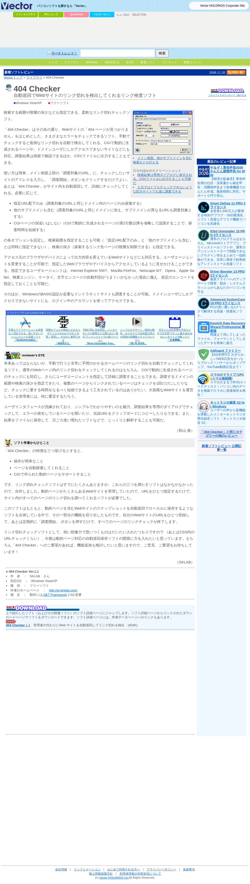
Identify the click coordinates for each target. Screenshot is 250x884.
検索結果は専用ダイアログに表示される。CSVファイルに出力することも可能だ (162, 179)
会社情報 (61, 869)
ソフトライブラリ (25, 14)
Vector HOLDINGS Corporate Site (222, 5)
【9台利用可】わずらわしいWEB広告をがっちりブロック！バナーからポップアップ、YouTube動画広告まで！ (221, 361)
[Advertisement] (64, 28)
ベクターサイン (102, 14)
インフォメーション (87, 869)
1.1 (18, 625)
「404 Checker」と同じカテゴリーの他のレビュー (221, 434)
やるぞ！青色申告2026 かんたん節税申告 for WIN (227, 171)
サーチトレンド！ (64, 53)
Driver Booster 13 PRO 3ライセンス (227, 273)
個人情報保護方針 (101, 873)
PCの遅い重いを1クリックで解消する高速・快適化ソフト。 (221, 311)
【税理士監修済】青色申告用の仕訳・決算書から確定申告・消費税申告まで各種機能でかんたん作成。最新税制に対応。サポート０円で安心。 (221, 187)
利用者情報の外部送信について (140, 873)
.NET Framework (55, 595)
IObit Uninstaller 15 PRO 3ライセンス (227, 233)
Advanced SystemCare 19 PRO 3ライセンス (227, 301)
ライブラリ (34, 77)
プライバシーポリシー (161, 869)
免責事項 (189, 869)
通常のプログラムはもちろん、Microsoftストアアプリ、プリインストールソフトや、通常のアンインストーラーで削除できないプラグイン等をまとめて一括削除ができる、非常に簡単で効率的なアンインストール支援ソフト (221, 251)
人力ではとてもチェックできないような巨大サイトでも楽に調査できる (162, 189)
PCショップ (51, 14)
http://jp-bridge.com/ (63, 590)
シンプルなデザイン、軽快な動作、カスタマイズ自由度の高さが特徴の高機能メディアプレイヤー (137, 336)
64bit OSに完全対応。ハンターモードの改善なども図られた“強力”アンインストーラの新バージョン (100, 336)
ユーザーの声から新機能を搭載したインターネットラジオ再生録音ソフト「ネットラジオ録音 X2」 (221, 416)
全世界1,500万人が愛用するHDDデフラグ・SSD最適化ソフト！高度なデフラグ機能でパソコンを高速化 (221, 217)
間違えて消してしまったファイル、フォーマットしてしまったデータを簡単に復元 (221, 339)
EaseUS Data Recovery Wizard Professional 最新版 (227, 327)
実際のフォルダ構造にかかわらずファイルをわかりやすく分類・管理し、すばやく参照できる (63, 336)
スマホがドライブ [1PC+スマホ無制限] (227, 376)
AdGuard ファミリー (225, 350)
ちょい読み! (123, 14)
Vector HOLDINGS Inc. (114, 877)
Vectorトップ (13, 77)
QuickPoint (76, 14)
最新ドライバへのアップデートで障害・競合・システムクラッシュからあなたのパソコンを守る (221, 285)
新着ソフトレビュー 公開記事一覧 (221, 448)
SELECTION (139, 14)
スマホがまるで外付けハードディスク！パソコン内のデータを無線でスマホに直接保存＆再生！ (221, 388)
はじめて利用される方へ (123, 869)
